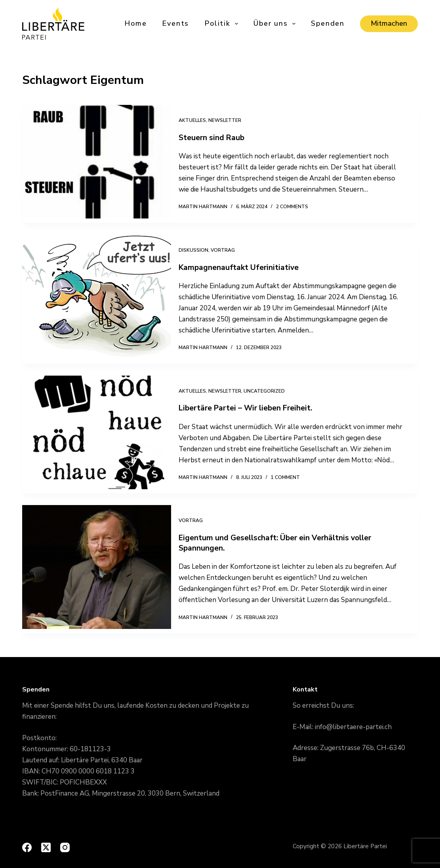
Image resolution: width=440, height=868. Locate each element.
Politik (221, 23)
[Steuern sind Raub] (96, 164)
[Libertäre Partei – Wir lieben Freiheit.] (96, 435)
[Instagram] (65, 847)
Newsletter (229, 120)
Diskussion (198, 250)
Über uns (275, 23)
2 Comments (296, 206)
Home (135, 23)
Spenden (328, 23)
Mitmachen (389, 23)
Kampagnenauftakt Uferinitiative (244, 267)
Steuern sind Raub (216, 137)
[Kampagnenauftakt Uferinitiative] (96, 299)
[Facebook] (27, 847)
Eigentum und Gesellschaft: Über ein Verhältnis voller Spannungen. (282, 542)
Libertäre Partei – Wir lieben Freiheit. (252, 408)
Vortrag (227, 250)
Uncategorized (268, 391)
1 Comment (289, 477)
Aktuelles (196, 120)
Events (175, 23)
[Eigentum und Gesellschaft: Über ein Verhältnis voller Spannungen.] (96, 569)
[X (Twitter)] (46, 847)
